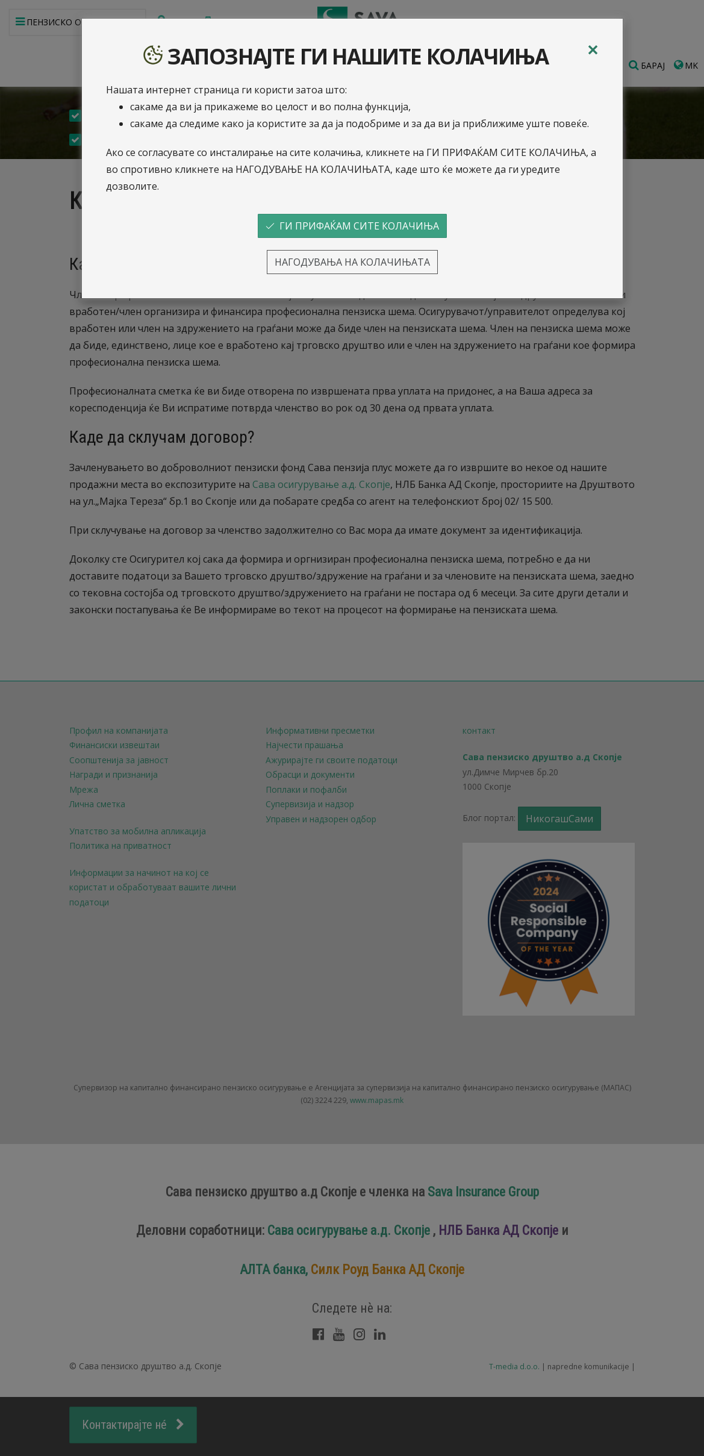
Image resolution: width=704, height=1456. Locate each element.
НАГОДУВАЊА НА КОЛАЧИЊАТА (352, 262)
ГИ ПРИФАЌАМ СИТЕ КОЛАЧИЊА (352, 226)
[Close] (593, 50)
